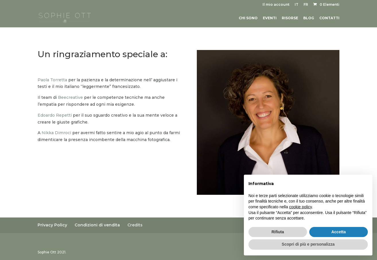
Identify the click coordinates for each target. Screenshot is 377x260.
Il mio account (276, 5)
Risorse (290, 18)
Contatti (329, 18)
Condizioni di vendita (97, 225)
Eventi (270, 18)
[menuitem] (296, 6)
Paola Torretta (52, 79)
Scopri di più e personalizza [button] (308, 244)
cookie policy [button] (300, 207)
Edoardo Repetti (55, 115)
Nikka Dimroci (56, 132)
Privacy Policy (52, 225)
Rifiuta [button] (277, 232)
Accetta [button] (338, 232)
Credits (135, 225)
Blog (308, 18)
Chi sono (248, 18)
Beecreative (70, 97)
